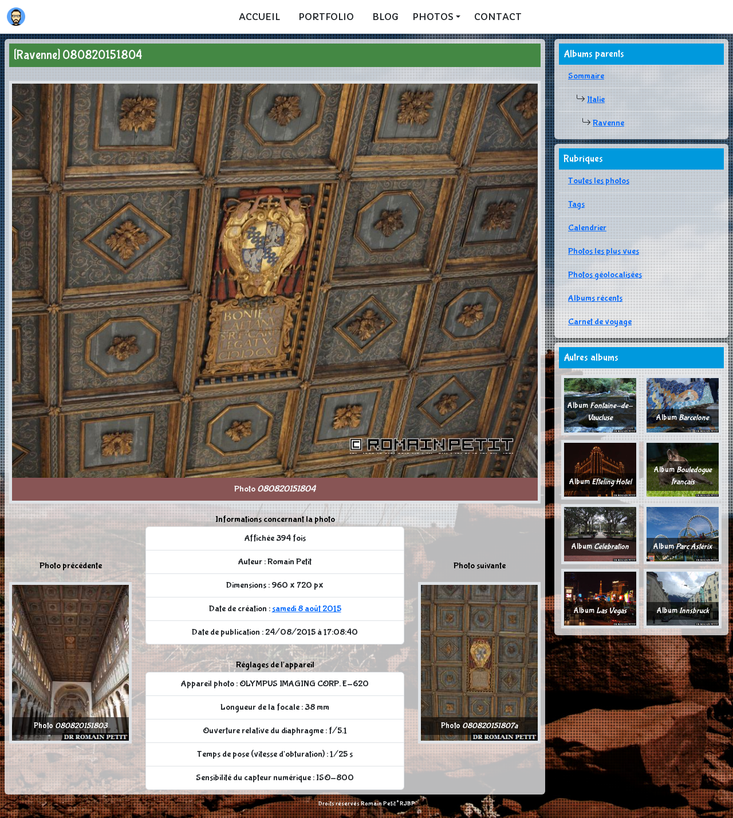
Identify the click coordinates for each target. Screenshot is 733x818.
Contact (498, 16)
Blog (385, 16)
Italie (596, 99)
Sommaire (586, 75)
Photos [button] (433, 16)
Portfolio (326, 16)
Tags (576, 204)
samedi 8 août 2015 (306, 608)
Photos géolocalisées (605, 274)
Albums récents (595, 298)
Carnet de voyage (600, 321)
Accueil (259, 16)
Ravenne (608, 122)
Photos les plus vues (603, 251)
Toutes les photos (598, 180)
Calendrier (587, 227)
